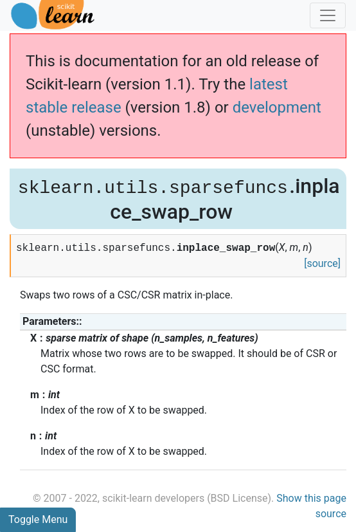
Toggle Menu (37, 519)
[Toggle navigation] (328, 15)
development (277, 107)
